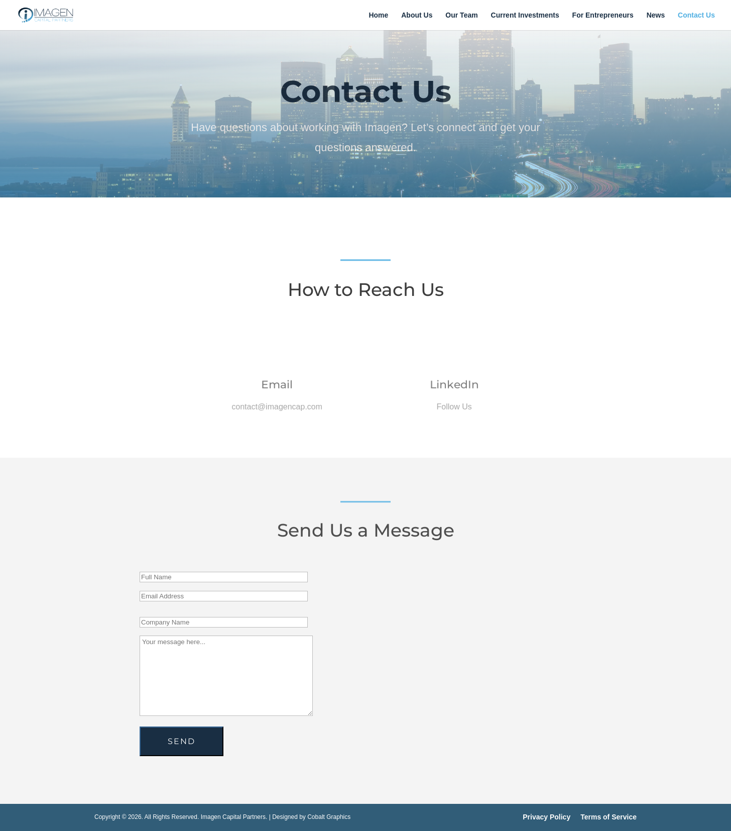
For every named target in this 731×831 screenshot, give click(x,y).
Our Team (461, 15)
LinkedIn (454, 389)
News (656, 15)
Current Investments (525, 15)
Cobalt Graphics (328, 816)
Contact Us (696, 15)
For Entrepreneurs (603, 15)
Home (378, 15)
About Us (416, 15)
